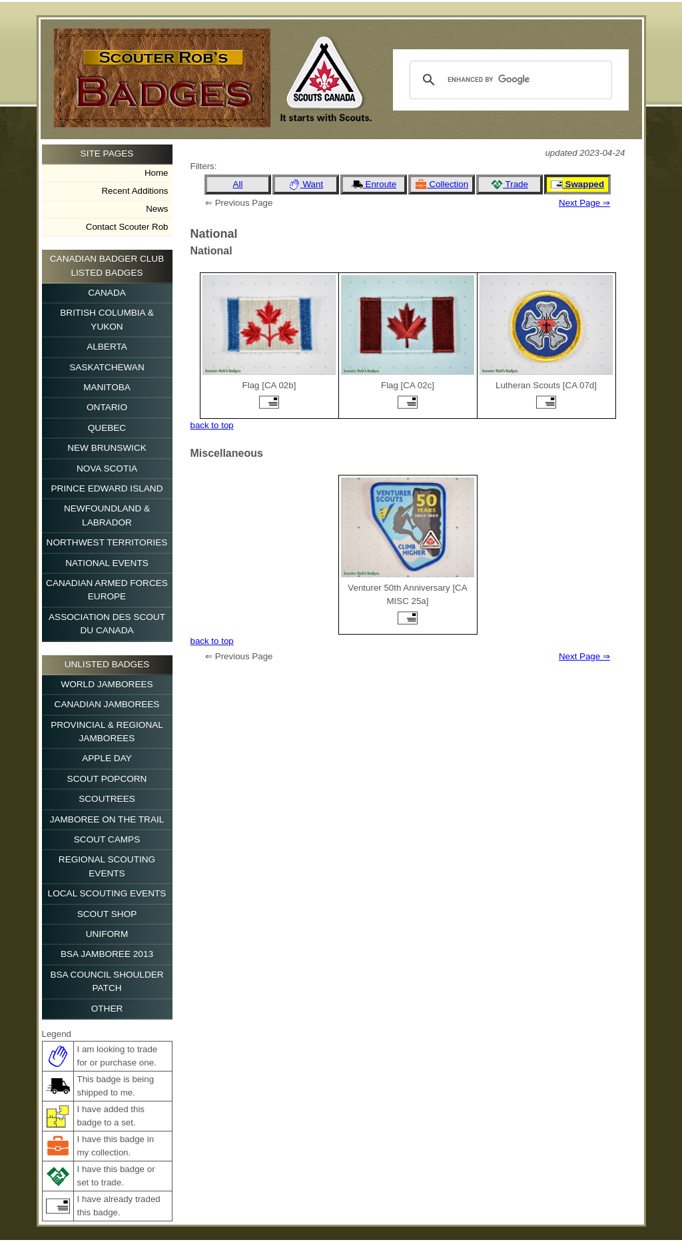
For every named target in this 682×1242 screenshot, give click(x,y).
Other (107, 1009)
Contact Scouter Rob (127, 227)
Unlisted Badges (107, 664)
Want (305, 184)
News (157, 209)
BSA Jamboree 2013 (107, 954)
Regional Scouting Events (107, 866)
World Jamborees (107, 684)
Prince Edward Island (107, 488)
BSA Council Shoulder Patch (106, 981)
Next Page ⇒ (584, 203)
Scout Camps (107, 839)
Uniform (107, 934)
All (238, 184)
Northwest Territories (107, 542)
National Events (107, 563)
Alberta (107, 347)
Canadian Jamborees (107, 704)
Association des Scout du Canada (107, 623)
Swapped (577, 184)
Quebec (107, 428)
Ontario (107, 407)
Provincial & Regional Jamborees (107, 731)
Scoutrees (107, 799)
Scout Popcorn (107, 779)
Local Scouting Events (107, 893)
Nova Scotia (107, 468)
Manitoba (107, 387)
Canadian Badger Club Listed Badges (107, 265)
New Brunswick (107, 448)
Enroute (373, 184)
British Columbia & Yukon (107, 319)
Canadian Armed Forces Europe (107, 589)
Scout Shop (107, 914)
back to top (212, 425)
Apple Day (107, 758)
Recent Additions (134, 191)
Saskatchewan (107, 367)
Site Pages (107, 153)
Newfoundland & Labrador (107, 515)
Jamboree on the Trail (107, 819)
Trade (509, 184)
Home (157, 173)
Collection (441, 184)
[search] (509, 80)
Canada (107, 293)
